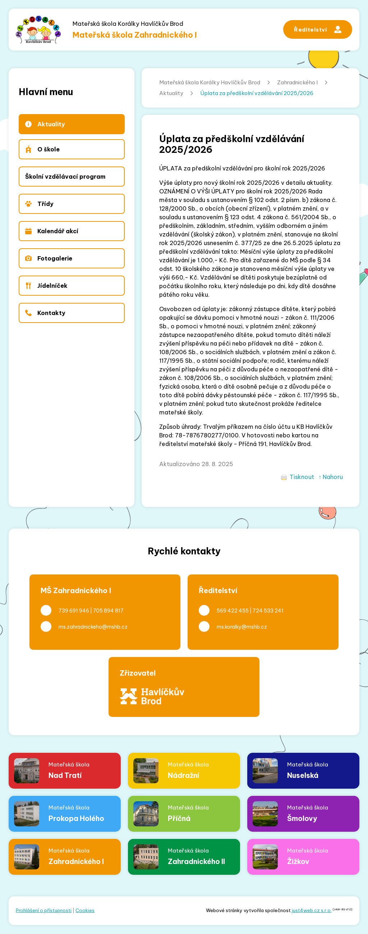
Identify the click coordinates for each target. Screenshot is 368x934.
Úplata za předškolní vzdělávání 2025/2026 (256, 93)
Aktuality (171, 93)
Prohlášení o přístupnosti (44, 910)
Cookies (85, 910)
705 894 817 (108, 610)
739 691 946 (74, 610)
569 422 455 (233, 610)
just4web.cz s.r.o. (312, 910)
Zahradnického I (297, 82)
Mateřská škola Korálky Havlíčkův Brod (209, 82)
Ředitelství (317, 29)
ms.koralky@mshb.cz (242, 627)
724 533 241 (268, 610)
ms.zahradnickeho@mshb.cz (93, 627)
